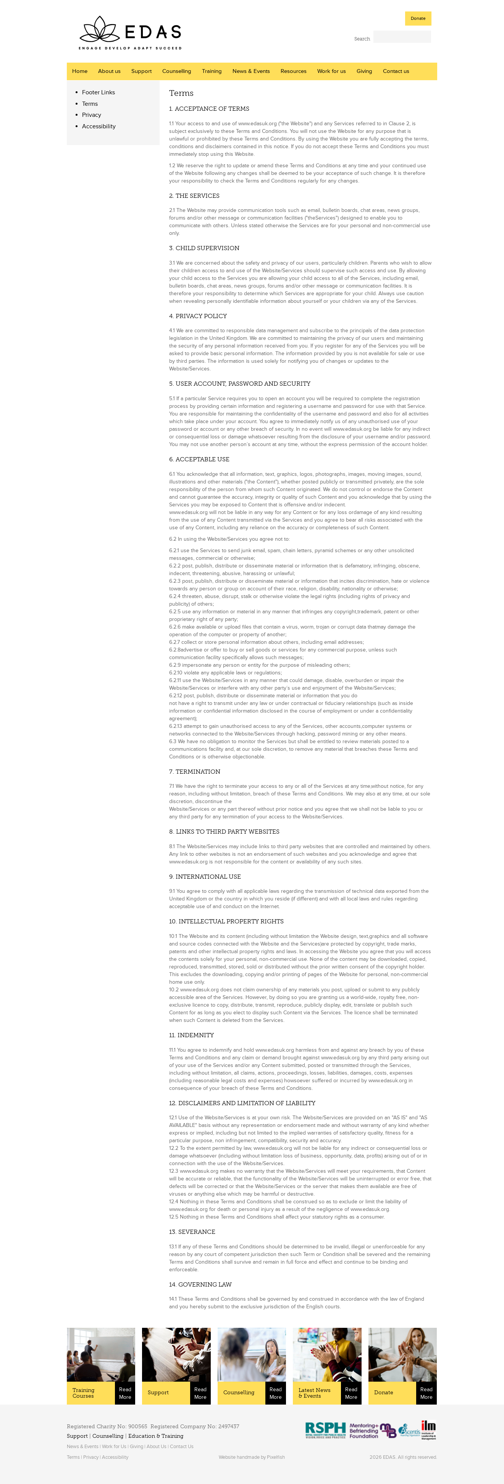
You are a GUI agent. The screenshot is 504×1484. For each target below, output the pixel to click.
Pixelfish (276, 1457)
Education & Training (156, 1436)
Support (141, 71)
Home (79, 71)
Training (212, 71)
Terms (90, 104)
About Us (156, 1447)
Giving (364, 71)
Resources (294, 71)
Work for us (331, 71)
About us (109, 71)
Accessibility (99, 126)
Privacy (91, 115)
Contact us (396, 71)
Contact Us (182, 1447)
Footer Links (98, 92)
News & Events (251, 71)
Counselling (176, 71)
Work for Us (114, 1447)
